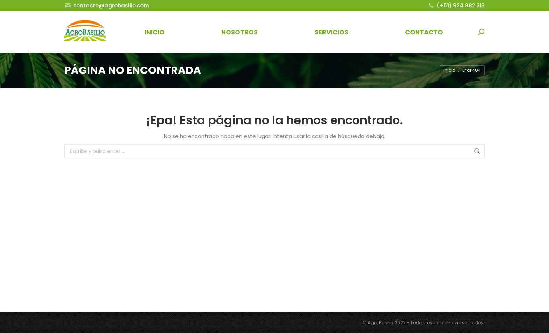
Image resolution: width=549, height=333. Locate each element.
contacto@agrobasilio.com (106, 5)
